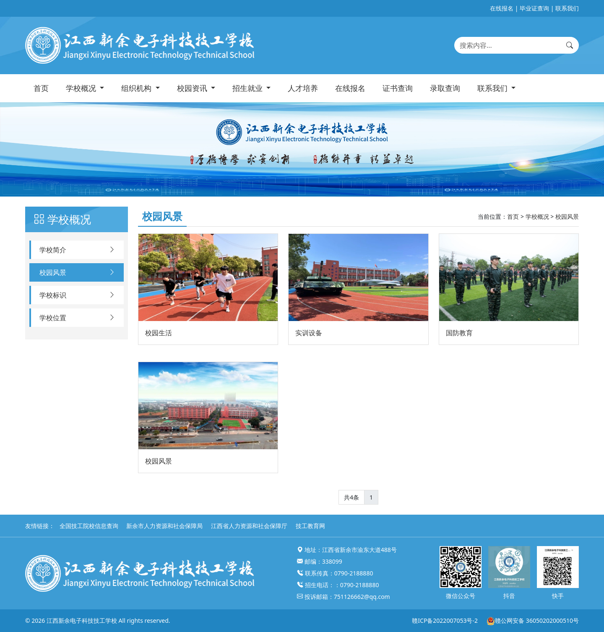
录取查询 (445, 88)
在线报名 (501, 8)
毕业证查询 (534, 8)
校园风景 (77, 272)
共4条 (351, 497)
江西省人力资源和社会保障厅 (249, 526)
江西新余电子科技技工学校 (82, 620)
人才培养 (303, 88)
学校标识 (77, 295)
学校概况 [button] (82, 88)
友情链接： (40, 526)
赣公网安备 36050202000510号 (532, 620)
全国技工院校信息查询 (89, 526)
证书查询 (398, 88)
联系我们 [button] (493, 88)
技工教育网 (310, 526)
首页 (41, 88)
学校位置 (77, 317)
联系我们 (567, 8)
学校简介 (77, 250)
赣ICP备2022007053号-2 (445, 620)
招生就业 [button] (248, 88)
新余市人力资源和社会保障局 (164, 526)
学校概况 (537, 216)
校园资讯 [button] (193, 88)
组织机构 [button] (137, 88)
